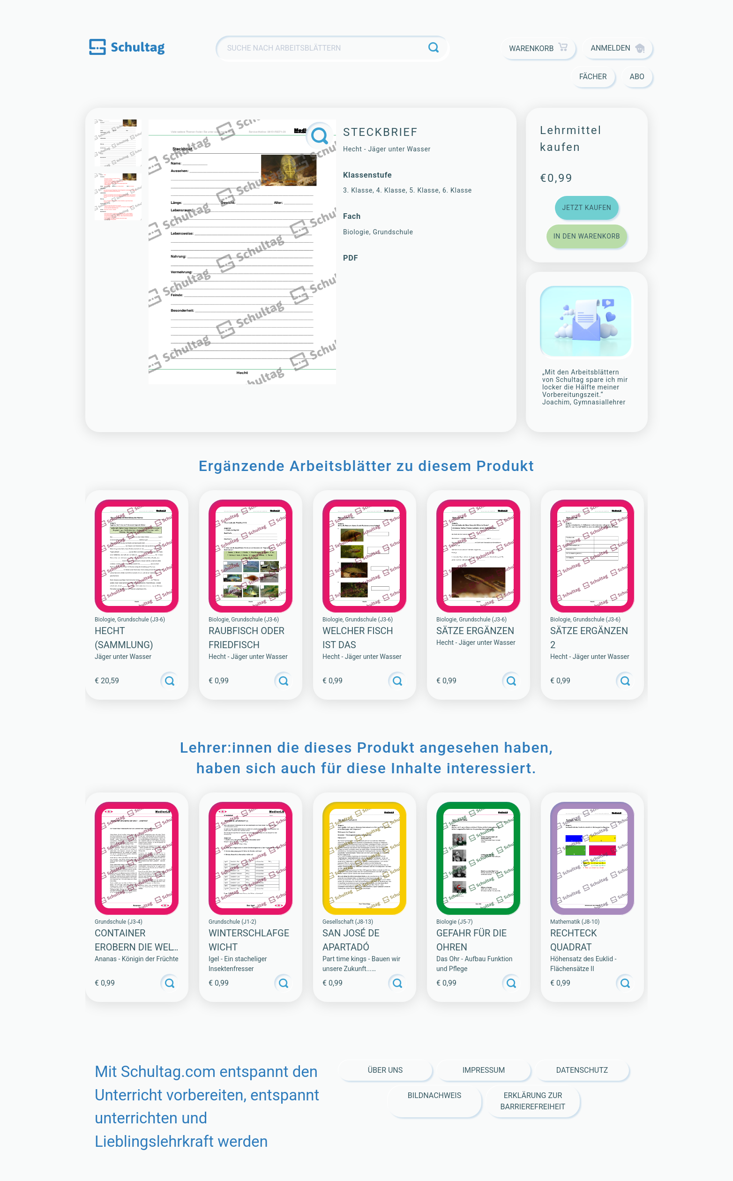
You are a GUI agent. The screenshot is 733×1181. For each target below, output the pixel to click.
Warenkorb (538, 48)
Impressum (484, 1070)
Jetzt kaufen (586, 207)
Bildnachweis (434, 1095)
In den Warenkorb (586, 236)
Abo (637, 76)
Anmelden (617, 48)
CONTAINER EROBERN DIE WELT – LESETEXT (136, 947)
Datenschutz (582, 1070)
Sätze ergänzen (475, 630)
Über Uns (385, 1070)
